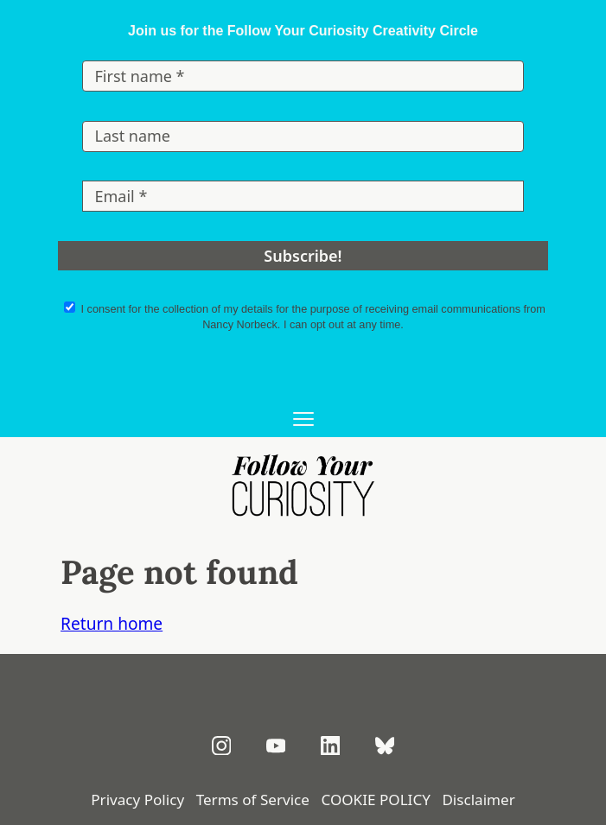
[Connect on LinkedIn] (330, 746)
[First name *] (303, 76)
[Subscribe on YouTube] (276, 746)
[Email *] (303, 196)
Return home (112, 623)
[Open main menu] (303, 420)
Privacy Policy (137, 799)
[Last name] (303, 136)
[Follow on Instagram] (221, 746)
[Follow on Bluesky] (385, 746)
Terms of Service (252, 799)
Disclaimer (478, 799)
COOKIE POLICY (375, 799)
